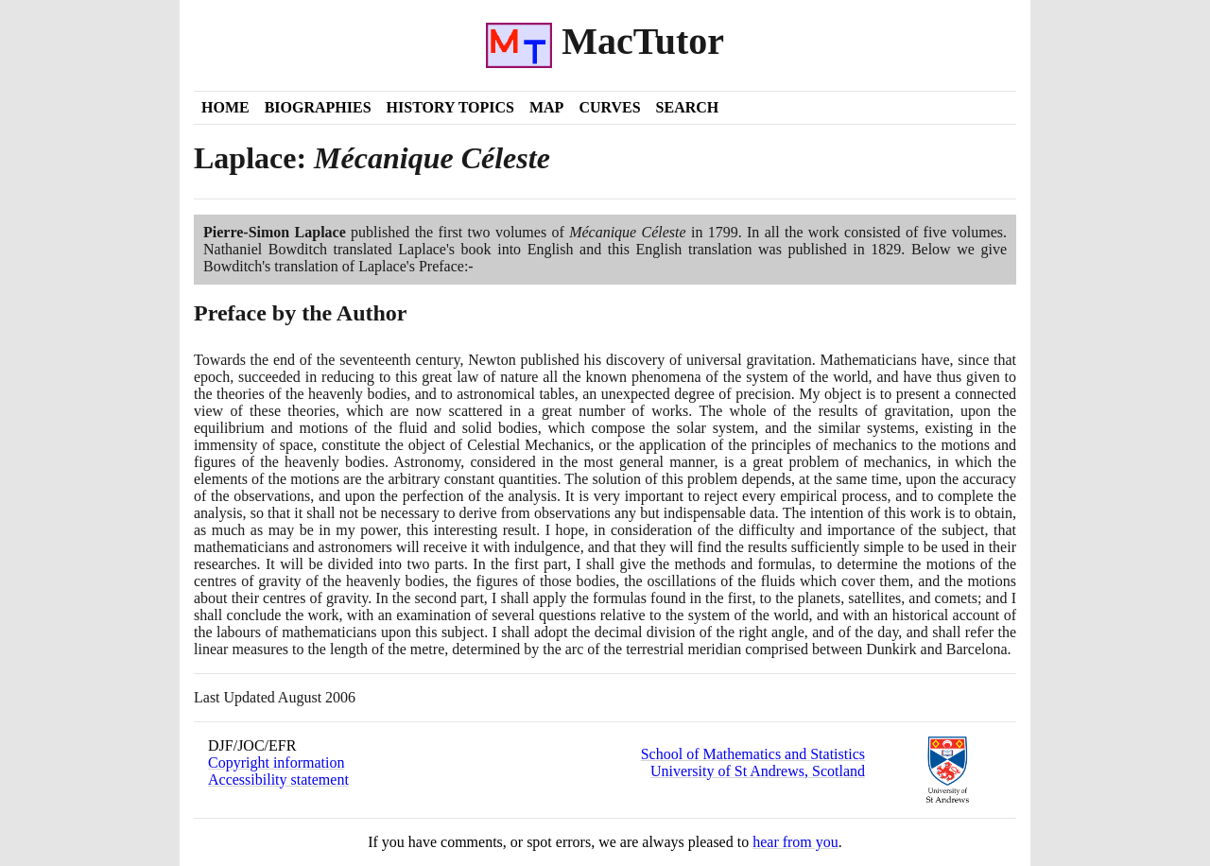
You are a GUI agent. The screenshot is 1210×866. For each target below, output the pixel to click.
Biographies (318, 107)
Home (225, 107)
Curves (609, 107)
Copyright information (276, 762)
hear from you (795, 842)
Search (687, 107)
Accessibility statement (278, 779)
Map (546, 107)
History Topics (450, 107)
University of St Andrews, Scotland (757, 771)
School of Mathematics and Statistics (753, 754)
